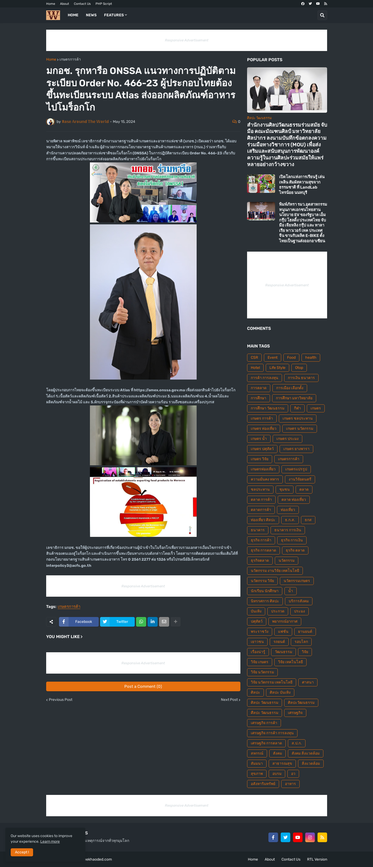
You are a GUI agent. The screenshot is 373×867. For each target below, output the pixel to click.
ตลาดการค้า (261, 509)
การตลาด (259, 388)
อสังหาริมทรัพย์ (263, 784)
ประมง (299, 611)
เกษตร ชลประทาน (298, 418)
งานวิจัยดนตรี (300, 479)
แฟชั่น (283, 631)
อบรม (276, 773)
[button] (322, 15)
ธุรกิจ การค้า (261, 540)
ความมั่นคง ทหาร (265, 479)
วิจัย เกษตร (259, 662)
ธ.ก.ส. (290, 520)
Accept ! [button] (22, 852)
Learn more (50, 841)
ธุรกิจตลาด (260, 560)
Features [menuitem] (114, 15)
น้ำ (290, 591)
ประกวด (277, 611)
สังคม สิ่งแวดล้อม (306, 753)
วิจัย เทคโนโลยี (290, 662)
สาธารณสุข (282, 763)
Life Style (277, 367)
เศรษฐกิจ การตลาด (266, 743)
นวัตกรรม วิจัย (262, 581)
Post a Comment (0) (143, 686)
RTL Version (317, 859)
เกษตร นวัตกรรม (299, 428)
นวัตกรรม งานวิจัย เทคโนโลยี (275, 570)
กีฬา (297, 408)
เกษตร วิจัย (259, 459)
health (310, 357)
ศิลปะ (255, 692)
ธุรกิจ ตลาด (295, 550)
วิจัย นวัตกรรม (262, 672)
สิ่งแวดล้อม (311, 763)
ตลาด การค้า (261, 499)
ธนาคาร (258, 530)
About (64, 4)
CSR (254, 357)
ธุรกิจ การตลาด (263, 550)
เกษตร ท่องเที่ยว (263, 428)
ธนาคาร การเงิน (287, 530)
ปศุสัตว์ (257, 621)
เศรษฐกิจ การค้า (264, 723)
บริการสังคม (299, 601)
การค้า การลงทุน (264, 378)
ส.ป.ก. (297, 743)
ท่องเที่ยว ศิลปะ (263, 520)
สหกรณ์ (257, 753)
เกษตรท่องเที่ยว (263, 469)
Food (291, 357)
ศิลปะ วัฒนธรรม (264, 702)
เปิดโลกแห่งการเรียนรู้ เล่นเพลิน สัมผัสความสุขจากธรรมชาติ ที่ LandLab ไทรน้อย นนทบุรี (301, 184)
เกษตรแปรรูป (296, 469)
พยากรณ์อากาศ (284, 621)
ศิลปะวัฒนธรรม (301, 702)
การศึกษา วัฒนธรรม (267, 408)
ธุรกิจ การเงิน (292, 540)
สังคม (277, 753)
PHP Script (104, 4)
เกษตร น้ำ (259, 438)
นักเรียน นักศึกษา (265, 591)
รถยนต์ (279, 641)
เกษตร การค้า (262, 418)
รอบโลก (301, 641)
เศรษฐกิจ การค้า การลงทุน (272, 733)
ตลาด (304, 489)
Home (50, 4)
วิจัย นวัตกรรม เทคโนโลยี (271, 682)
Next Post (229, 700)
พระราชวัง (259, 631)
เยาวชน (257, 641)
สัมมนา (257, 763)
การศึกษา (258, 398)
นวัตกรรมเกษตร (297, 581)
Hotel (255, 367)
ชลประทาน (260, 489)
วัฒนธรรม (283, 652)
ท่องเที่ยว (288, 509)
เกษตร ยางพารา (296, 449)
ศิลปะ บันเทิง (280, 692)
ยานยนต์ (305, 631)
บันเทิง (256, 611)
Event (272, 357)
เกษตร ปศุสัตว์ (262, 449)
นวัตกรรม (287, 560)
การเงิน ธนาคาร (301, 378)
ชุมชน (284, 489)
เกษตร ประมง (287, 438)
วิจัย (305, 652)
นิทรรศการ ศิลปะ (265, 601)
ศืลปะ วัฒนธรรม (264, 712)
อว (293, 773)
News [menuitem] (91, 15)
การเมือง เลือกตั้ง (289, 388)
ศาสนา (308, 682)
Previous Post (60, 700)
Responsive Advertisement (186, 40)
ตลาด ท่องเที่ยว (293, 499)
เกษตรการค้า (70, 59)
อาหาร (290, 784)
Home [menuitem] (73, 15)
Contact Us (82, 4)
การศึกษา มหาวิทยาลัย (294, 398)
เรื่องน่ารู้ (258, 652)
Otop (299, 367)
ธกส (308, 520)
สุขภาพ (257, 773)
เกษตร (316, 408)
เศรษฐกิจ (295, 712)
